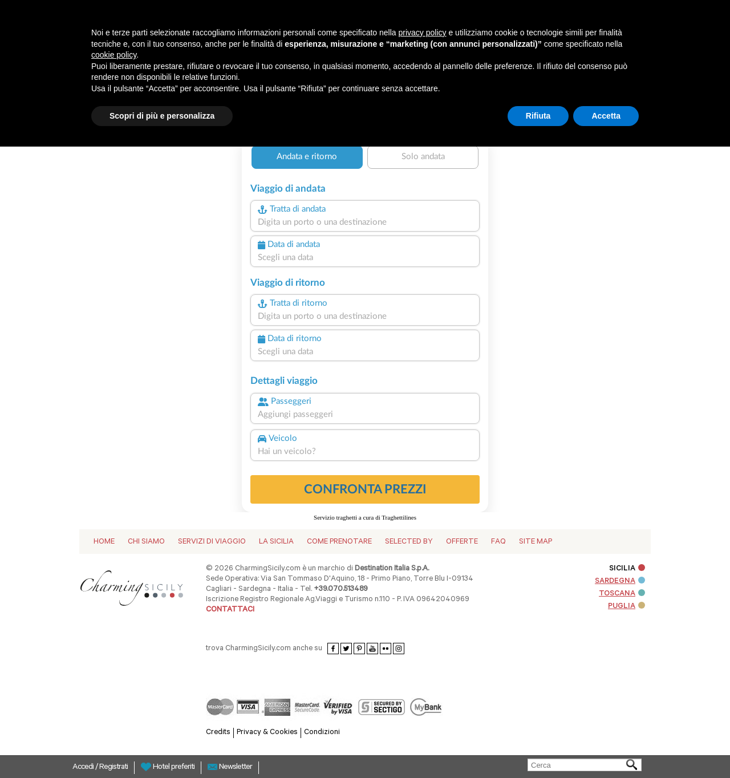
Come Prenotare (339, 542)
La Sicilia (276, 542)
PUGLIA (626, 606)
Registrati (113, 767)
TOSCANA (622, 594)
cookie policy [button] (113, 54)
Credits (218, 732)
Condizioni (322, 732)
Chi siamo (146, 542)
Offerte (462, 542)
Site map (535, 542)
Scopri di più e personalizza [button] (162, 115)
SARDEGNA (620, 581)
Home (104, 542)
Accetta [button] (605, 115)
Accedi (83, 767)
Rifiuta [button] (538, 115)
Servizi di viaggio (212, 542)
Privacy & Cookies (267, 732)
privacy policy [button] (423, 32)
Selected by (409, 542)
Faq (498, 542)
